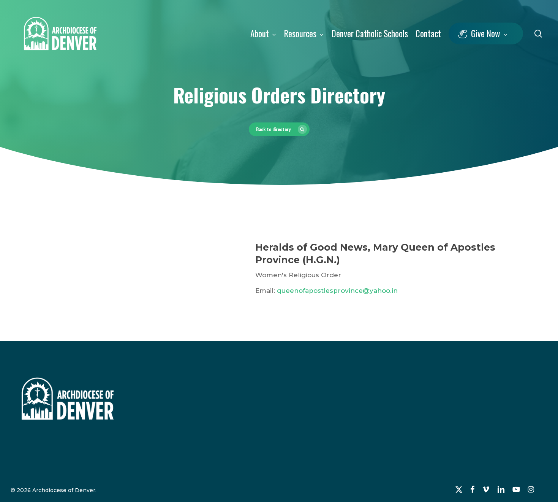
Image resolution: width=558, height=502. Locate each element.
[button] (279, 129)
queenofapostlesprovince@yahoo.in (337, 290)
